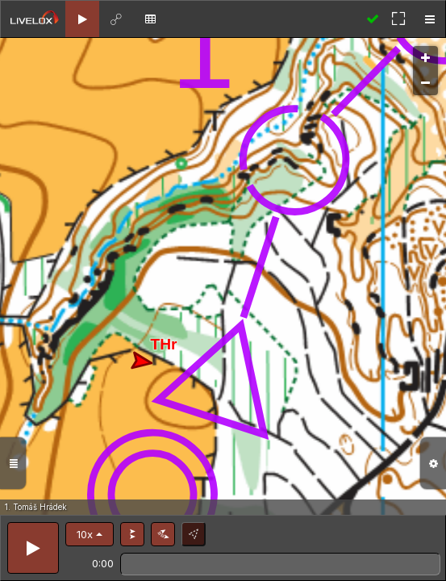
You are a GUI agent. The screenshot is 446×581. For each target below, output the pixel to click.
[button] (89, 534)
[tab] (82, 19)
